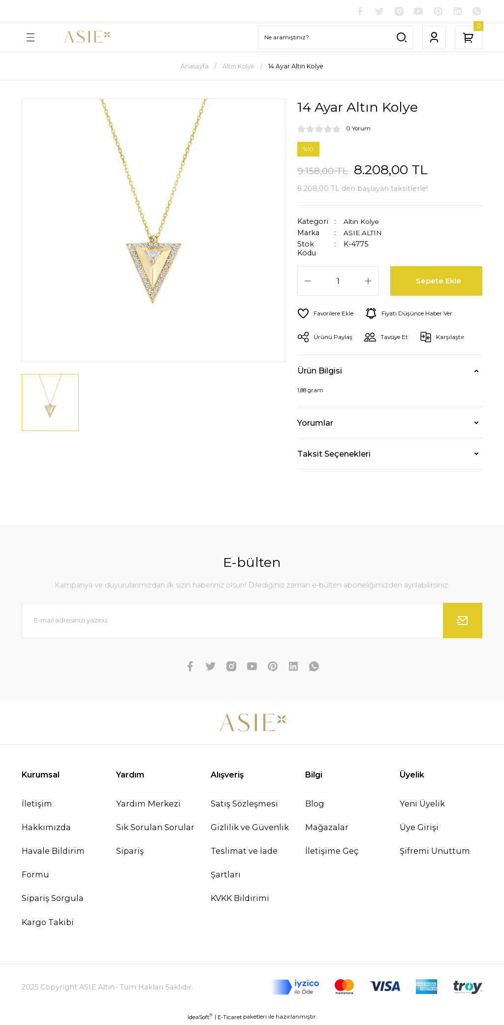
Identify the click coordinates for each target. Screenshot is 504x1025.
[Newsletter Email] (252, 621)
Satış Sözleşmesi (244, 804)
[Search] (335, 38)
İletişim (37, 804)
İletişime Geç (332, 852)
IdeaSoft (200, 1018)
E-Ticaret (230, 1018)
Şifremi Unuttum (435, 852)
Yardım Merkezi (148, 804)
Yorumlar (315, 424)
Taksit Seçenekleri (334, 455)
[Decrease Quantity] (307, 282)
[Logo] (86, 38)
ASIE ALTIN (364, 234)
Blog (314, 804)
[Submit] (462, 621)
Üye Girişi (419, 828)
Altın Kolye (363, 222)
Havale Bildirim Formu (53, 863)
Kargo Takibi (48, 923)
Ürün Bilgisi (319, 372)
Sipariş (130, 852)
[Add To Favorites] (327, 314)
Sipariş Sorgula (53, 899)
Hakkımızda (46, 828)
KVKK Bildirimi (240, 899)
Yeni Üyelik (422, 804)
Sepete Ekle (439, 282)
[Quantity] (337, 282)
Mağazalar (326, 828)
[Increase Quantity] (368, 282)
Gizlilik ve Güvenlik (250, 828)
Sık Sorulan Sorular (155, 828)
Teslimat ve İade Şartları (244, 863)
